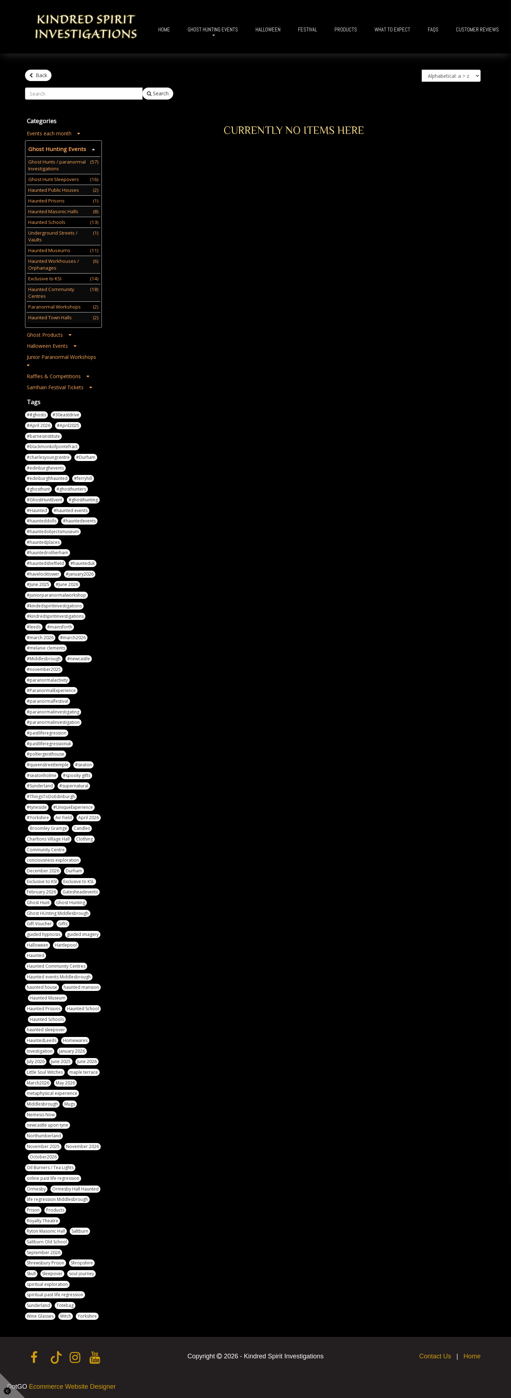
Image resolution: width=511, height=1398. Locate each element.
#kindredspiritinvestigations (55, 615)
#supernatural (73, 785)
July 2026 (36, 1060)
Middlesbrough (42, 1103)
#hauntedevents (79, 520)
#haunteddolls (41, 520)
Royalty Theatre (42, 1219)
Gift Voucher (39, 923)
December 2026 (43, 870)
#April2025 (68, 424)
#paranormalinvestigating (53, 710)
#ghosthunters (71, 488)
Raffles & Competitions (58, 375)
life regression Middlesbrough (57, 1198)
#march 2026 (40, 636)
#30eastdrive (66, 414)
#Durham (85, 456)
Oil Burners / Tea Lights (50, 1166)
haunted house (42, 986)
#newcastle (78, 658)
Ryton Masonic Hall (46, 1230)
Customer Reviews (477, 29)
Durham (74, 870)
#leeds (34, 626)
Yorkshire (87, 1315)
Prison (33, 1209)
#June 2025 (38, 583)
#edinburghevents (45, 467)
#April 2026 (38, 424)
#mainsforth (59, 626)
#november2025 (44, 668)
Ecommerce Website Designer (72, 1385)
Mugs (69, 1103)
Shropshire (82, 1262)
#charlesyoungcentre (48, 456)
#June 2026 (67, 583)
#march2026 (73, 636)
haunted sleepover (46, 1029)
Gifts (63, 923)
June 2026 (87, 1060)
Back (38, 75)
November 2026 (82, 1145)
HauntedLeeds (41, 1039)
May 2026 (65, 1081)
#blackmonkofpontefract (52, 445)
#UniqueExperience (73, 806)
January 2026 (72, 1050)
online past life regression (53, 1177)
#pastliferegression (46, 732)
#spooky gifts (76, 774)
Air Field (63, 816)
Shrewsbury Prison (45, 1262)
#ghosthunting (83, 498)
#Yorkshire (38, 816)
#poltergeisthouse (45, 753)
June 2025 (61, 1060)
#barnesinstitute (43, 435)
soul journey (81, 1272)
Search (158, 92)
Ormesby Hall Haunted (75, 1187)
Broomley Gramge (48, 827)
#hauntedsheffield (45, 562)
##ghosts (36, 414)
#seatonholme (41, 774)
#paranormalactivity (47, 679)
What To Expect (392, 29)
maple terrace (83, 1071)
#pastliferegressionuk (49, 742)
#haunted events (71, 509)
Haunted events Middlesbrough (59, 975)
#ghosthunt (38, 488)
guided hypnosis (43, 933)
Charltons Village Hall (48, 838)
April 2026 (88, 816)
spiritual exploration (47, 1283)
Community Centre (46, 848)
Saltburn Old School (47, 1241)
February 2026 (41, 891)
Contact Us (435, 1355)
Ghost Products (49, 333)
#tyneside (37, 806)
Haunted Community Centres (56, 965)
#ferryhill (83, 477)
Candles (82, 827)
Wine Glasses (40, 1315)
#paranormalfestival (47, 700)
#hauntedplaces (43, 541)
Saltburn (79, 1230)
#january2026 (80, 573)
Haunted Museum (47, 997)
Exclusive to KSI (42, 880)
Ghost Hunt (38, 901)
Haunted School (83, 1007)
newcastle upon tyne (47, 1124)
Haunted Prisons (43, 1007)
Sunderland (38, 1304)
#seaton (83, 764)
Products (345, 29)
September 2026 (43, 1251)
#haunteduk (82, 562)
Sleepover (52, 1272)
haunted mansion (81, 986)
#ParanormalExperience (51, 689)
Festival (307, 29)
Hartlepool (66, 944)
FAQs (433, 29)
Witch (65, 1315)
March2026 (38, 1081)
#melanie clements (46, 647)
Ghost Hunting (70, 901)
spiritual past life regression (55, 1294)
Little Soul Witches (45, 1071)
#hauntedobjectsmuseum (53, 530)
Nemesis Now (41, 1113)
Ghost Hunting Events (213, 29)
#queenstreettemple (48, 764)
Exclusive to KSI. (78, 880)
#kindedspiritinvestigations (54, 604)
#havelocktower (43, 573)
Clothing (84, 838)
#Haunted (37, 509)
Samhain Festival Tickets (59, 386)
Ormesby (36, 1187)
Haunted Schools (47, 1018)
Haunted (35, 954)
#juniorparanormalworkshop (56, 594)
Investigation (40, 1050)
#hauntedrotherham (47, 551)
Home (164, 29)
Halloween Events (51, 344)
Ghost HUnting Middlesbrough (58, 912)
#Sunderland (40, 785)
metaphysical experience (52, 1092)
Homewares (75, 1039)
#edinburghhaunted (47, 477)
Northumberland (44, 1135)
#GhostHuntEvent (44, 498)
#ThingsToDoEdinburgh (51, 795)
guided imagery (83, 933)
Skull (31, 1272)
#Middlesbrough (44, 658)
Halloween (268, 29)
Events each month (53, 132)
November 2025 (43, 1145)
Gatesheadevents (80, 891)
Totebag (65, 1304)
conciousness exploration (53, 859)
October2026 (43, 1156)
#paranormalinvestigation (53, 721)
